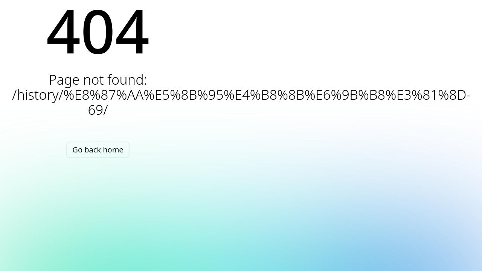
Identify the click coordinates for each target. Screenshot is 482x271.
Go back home (97, 150)
